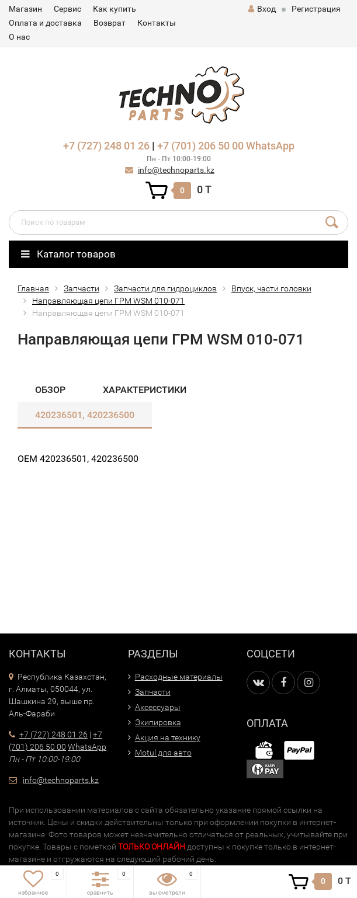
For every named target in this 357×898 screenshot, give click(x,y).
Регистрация (316, 8)
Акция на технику (167, 737)
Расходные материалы (179, 676)
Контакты (156, 22)
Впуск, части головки (271, 288)
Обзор (50, 389)
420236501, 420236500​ (84, 414)
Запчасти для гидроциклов (165, 288)
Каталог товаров (68, 254)
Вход (262, 8)
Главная (33, 288)
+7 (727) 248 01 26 (106, 146)
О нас (19, 36)
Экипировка (158, 722)
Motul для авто (163, 752)
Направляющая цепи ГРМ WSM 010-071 (108, 300)
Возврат (109, 22)
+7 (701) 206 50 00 (200, 146)
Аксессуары (158, 707)
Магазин (25, 8)
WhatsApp (270, 146)
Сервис (67, 8)
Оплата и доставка (45, 22)
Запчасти (81, 288)
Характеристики (144, 389)
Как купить (114, 8)
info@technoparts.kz (176, 170)
